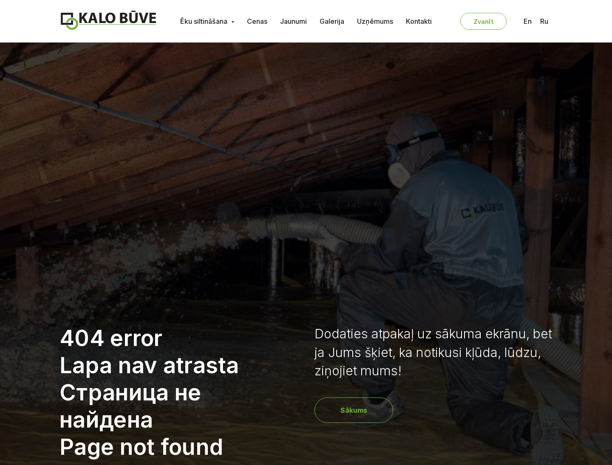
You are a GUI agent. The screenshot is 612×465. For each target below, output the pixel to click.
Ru (544, 21)
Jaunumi (293, 21)
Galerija (332, 21)
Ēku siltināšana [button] (204, 21)
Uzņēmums (375, 21)
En (528, 21)
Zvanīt (483, 21)
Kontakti (419, 21)
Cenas (257, 21)
